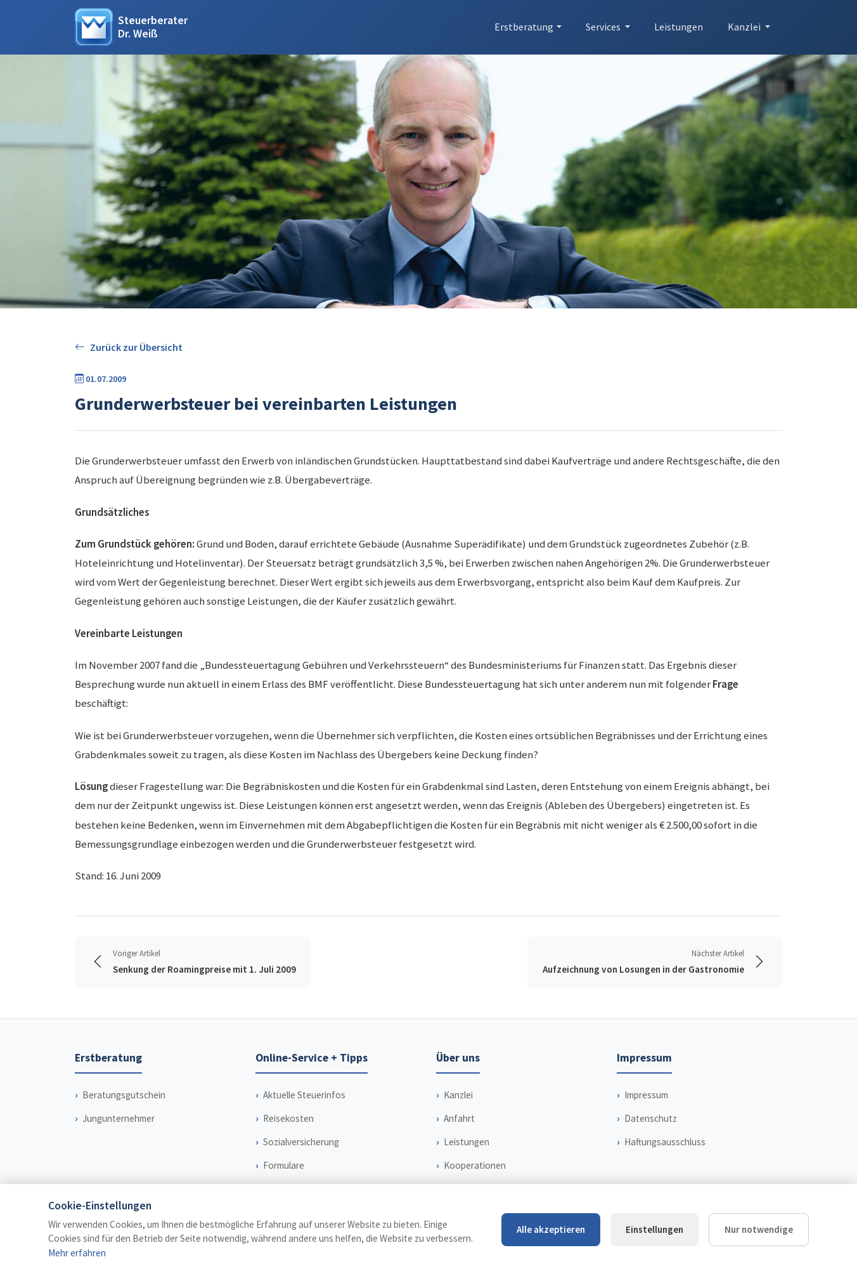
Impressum (646, 1095)
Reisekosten (288, 1118)
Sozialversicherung (301, 1142)
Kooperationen (475, 1165)
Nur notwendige (759, 1229)
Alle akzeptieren (551, 1229)
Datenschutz (650, 1118)
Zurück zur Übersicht (129, 347)
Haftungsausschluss (665, 1142)
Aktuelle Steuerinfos (304, 1095)
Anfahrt (459, 1118)
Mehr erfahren (77, 1253)
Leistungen (678, 26)
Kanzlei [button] (745, 26)
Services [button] (604, 26)
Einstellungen (654, 1229)
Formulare (283, 1165)
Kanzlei (458, 1095)
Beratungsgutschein (123, 1095)
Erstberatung (523, 26)
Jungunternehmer (118, 1118)
